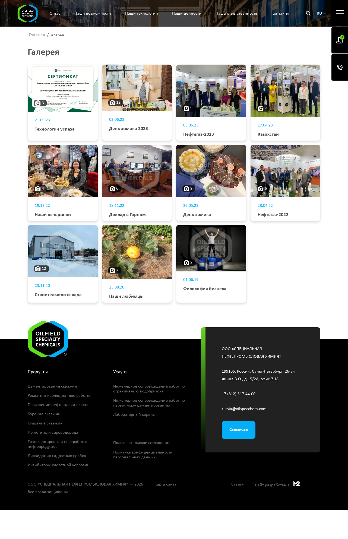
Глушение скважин (45, 423)
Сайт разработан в (277, 485)
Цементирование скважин (52, 386)
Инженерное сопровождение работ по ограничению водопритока (149, 389)
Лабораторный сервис (134, 415)
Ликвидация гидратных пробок (57, 456)
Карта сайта (165, 484)
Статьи (237, 484)
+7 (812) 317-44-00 (238, 394)
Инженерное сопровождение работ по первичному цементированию (149, 403)
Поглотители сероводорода (53, 432)
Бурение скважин (44, 414)
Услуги (120, 372)
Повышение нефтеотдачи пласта (58, 405)
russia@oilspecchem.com (244, 409)
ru (319, 13)
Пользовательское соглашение (141, 443)
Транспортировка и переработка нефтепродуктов (57, 444)
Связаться (238, 430)
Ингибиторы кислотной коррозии (59, 465)
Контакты (280, 13)
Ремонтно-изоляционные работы (59, 396)
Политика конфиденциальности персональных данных (143, 454)
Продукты (38, 372)
